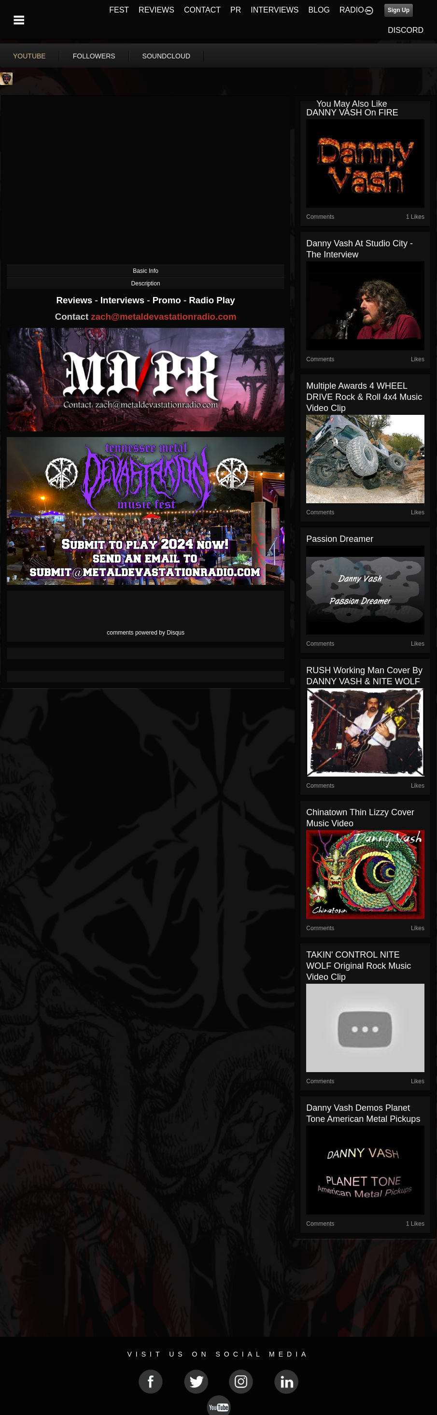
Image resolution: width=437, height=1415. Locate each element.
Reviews (75, 300)
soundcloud (166, 56)
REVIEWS (156, 10)
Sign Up (398, 10)
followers (94, 56)
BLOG (319, 10)
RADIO (351, 10)
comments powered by (145, 632)
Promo (168, 300)
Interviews (123, 300)
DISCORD (405, 30)
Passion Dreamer (339, 539)
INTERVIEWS (274, 10)
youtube (29, 56)
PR (235, 10)
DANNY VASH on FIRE (352, 112)
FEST (119, 10)
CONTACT (202, 10)
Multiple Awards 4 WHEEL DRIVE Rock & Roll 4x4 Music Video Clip (364, 397)
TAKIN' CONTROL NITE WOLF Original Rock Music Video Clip (358, 966)
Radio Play (212, 300)
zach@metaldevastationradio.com (163, 316)
